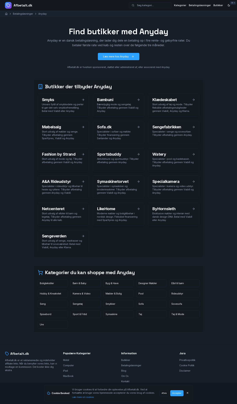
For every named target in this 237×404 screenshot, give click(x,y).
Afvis (164, 393)
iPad (65, 370)
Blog (123, 370)
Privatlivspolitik (187, 360)
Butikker (218, 5)
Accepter (177, 393)
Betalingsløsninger (200, 5)
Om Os (125, 376)
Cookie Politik (186, 365)
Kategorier (180, 5)
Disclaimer (184, 370)
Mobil (66, 360)
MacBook (68, 376)
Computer (68, 365)
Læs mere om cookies (83, 397)
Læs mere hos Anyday (118, 56)
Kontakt (125, 381)
